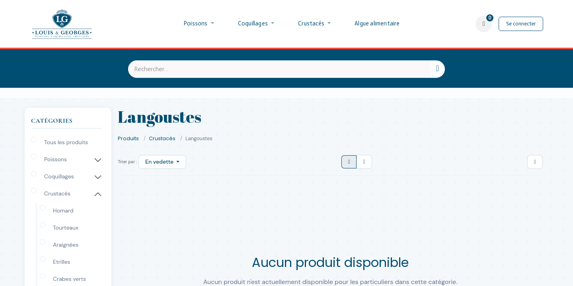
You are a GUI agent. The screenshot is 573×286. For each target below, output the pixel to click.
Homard (63, 210)
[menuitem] (199, 23)
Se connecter (521, 24)
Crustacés (57, 193)
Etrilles (61, 261)
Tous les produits (66, 142)
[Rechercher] (437, 69)
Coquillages (59, 176)
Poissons (55, 159)
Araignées (65, 244)
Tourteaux (65, 227)
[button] (162, 162)
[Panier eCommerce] (484, 23)
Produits (128, 138)
